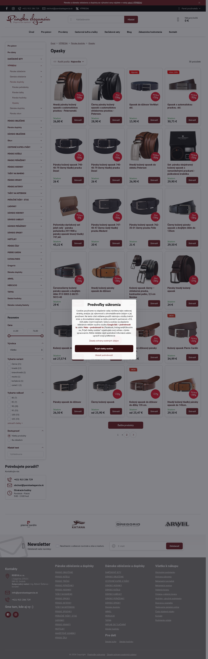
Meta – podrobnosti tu (94, 327)
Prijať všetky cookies (104, 348)
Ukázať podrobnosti (104, 355)
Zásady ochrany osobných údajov (104, 340)
